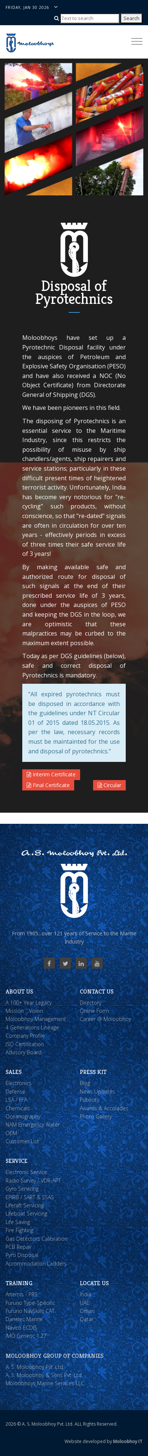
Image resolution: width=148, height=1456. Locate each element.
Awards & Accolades (104, 1108)
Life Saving (18, 1222)
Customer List (22, 1141)
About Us (19, 991)
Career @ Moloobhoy (105, 1018)
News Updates (97, 1091)
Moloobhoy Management (36, 1018)
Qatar (86, 1319)
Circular (109, 785)
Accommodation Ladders (36, 1263)
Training (19, 1283)
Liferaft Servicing (25, 1205)
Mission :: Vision (24, 1010)
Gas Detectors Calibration (37, 1238)
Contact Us (97, 991)
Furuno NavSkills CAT (30, 1310)
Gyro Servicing (22, 1188)
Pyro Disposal (22, 1254)
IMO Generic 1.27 (26, 1335)
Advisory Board (24, 1052)
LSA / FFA (16, 1099)
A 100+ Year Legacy (29, 1002)
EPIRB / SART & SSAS (30, 1197)
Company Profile (25, 1035)
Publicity (89, 1099)
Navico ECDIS (21, 1327)
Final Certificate (48, 785)
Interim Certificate (51, 774)
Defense (15, 1091)
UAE (84, 1302)
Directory (90, 1002)
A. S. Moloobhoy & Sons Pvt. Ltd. (44, 1375)
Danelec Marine (24, 1319)
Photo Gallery (96, 1116)
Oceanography (23, 1116)
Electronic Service (26, 1171)
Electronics (19, 1083)
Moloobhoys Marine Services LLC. (45, 1383)
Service (16, 1161)
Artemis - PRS (21, 1294)
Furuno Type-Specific (30, 1302)
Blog (85, 1083)
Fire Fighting (19, 1230)
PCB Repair (19, 1246)
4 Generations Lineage (32, 1027)
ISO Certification (25, 1044)
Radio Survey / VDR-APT (33, 1180)
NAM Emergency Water (33, 1124)
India (85, 1294)
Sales (14, 1072)
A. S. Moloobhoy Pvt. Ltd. (35, 1366)
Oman (87, 1310)
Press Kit (93, 1072)
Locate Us (94, 1283)
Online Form (94, 1010)
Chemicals (18, 1108)
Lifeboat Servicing (26, 1213)
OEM (11, 1133)
